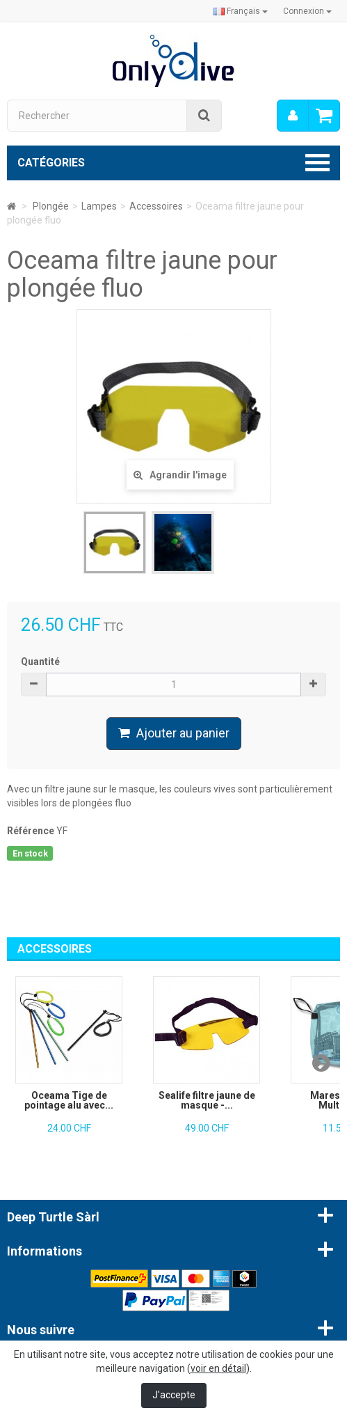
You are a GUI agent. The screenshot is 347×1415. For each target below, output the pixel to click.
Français (240, 11)
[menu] (293, 116)
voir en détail (218, 1368)
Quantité (40, 661)
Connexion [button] (307, 11)
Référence (30, 830)
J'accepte (173, 1394)
